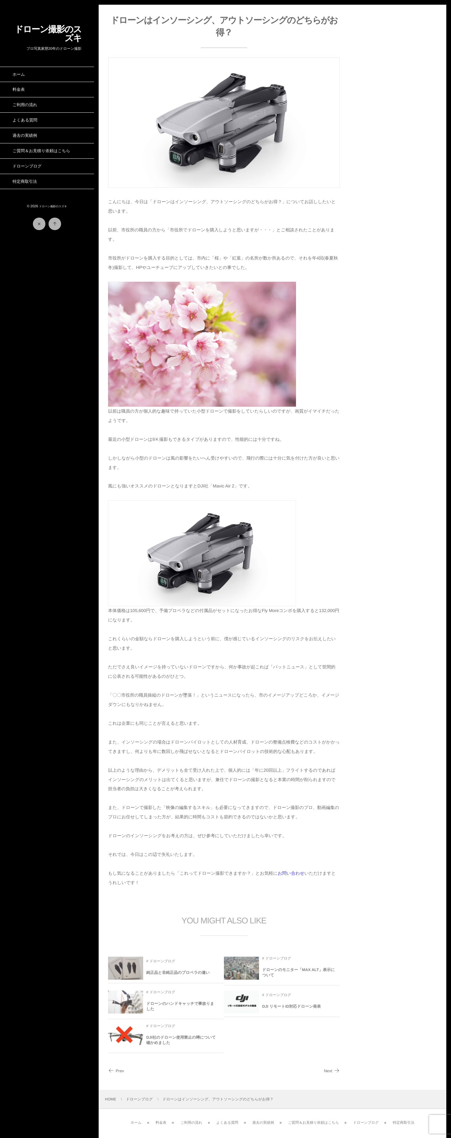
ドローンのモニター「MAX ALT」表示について (298, 975)
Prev (116, 1070)
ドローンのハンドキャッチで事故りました (180, 1009)
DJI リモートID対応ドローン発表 (291, 1009)
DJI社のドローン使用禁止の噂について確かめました (181, 1043)
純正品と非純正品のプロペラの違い (178, 975)
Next (332, 1070)
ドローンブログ (162, 964)
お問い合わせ (291, 873)
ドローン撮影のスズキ (47, 33)
